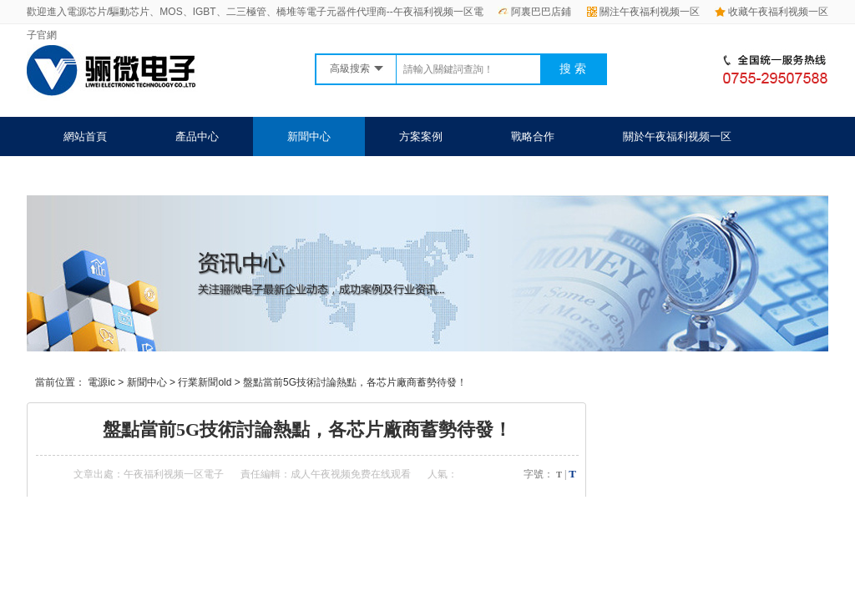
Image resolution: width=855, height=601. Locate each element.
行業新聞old (204, 382)
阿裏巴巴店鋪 (534, 12)
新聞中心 (309, 136)
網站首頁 (85, 136)
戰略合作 (532, 136)
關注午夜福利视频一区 (643, 12)
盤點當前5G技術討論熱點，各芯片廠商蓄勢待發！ (355, 382)
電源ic (101, 382)
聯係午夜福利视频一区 (117, 175)
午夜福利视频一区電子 (174, 474)
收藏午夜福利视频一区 (771, 12)
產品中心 (197, 136)
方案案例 (421, 136)
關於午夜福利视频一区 (677, 136)
